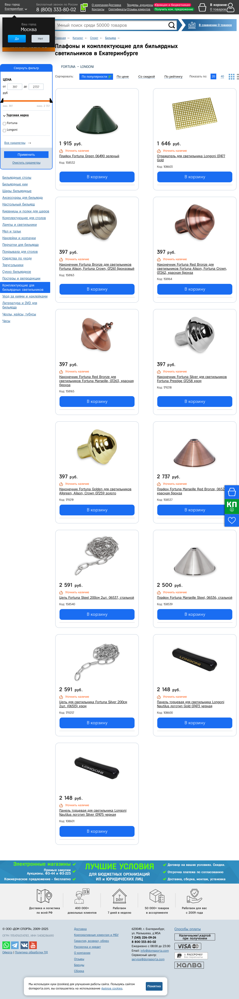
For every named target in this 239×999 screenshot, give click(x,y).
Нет (40, 38)
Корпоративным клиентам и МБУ (96, 934)
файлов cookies (111, 988)
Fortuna (68, 67)
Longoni (87, 67)
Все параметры (14, 142)
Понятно (154, 986)
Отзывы (79, 959)
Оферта (7, 952)
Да (17, 38)
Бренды (79, 965)
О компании (100, 4)
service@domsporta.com (148, 959)
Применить (26, 155)
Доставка (115, 4)
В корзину (97, 176)
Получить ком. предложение (174, 9)
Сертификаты (117, 9)
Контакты (98, 9)
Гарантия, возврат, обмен (91, 940)
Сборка (79, 970)
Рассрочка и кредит (87, 946)
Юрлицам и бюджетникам (172, 4)
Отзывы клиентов (138, 9)
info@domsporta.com (155, 950)
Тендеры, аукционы (140, 4)
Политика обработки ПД (31, 952)
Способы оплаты (187, 929)
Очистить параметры (26, 162)
